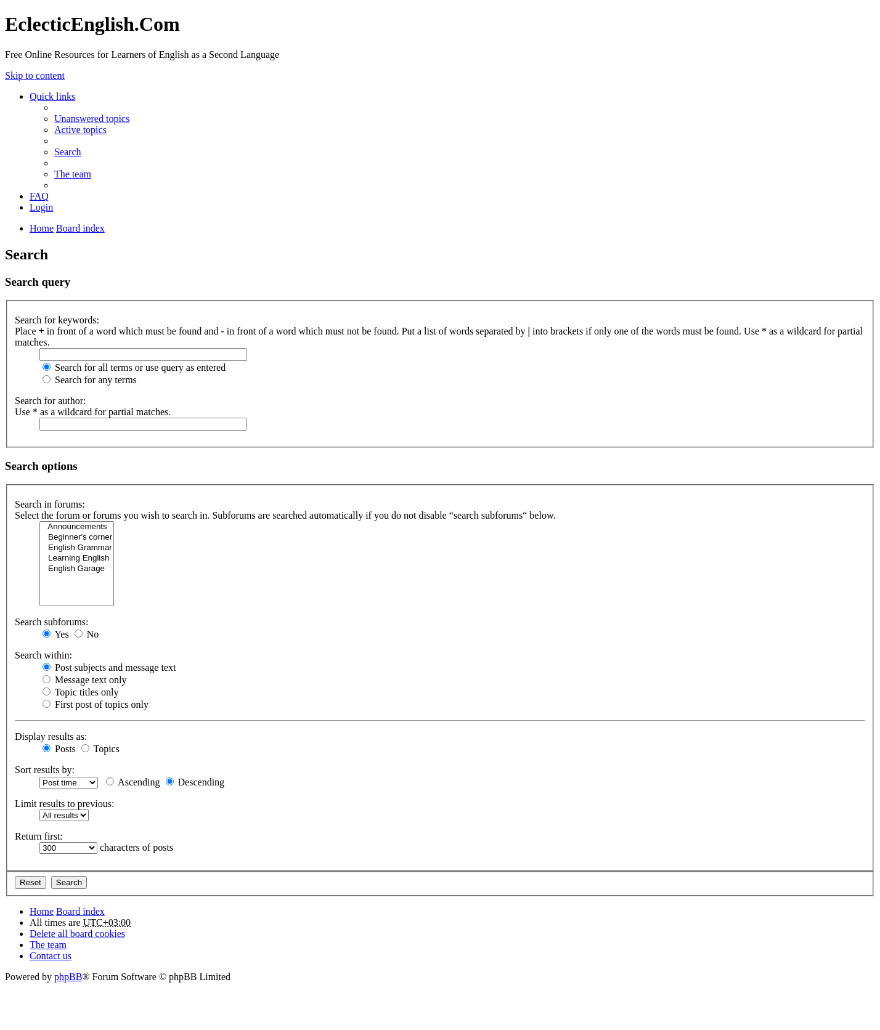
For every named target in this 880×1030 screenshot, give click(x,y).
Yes (56, 634)
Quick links (52, 96)
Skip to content (35, 75)
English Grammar (76, 548)
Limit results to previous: (64, 803)
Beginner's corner (76, 537)
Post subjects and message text (109, 667)
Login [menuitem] (41, 207)
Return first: (39, 836)
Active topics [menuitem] (80, 129)
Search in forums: (50, 504)
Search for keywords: (57, 320)
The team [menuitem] (72, 174)
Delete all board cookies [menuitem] (77, 933)
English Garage (76, 569)
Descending (195, 782)
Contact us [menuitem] (50, 956)
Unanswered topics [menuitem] (91, 118)
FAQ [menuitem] (39, 196)
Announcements (76, 527)
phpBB (68, 976)
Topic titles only (80, 692)
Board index (80, 911)
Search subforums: (52, 622)
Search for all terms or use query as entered (134, 367)
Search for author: (50, 400)
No (87, 634)
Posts (59, 749)
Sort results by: (45, 769)
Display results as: (51, 736)
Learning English (76, 558)
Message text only (84, 680)
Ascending (133, 782)
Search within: (43, 655)
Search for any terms (90, 380)
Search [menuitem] (67, 152)
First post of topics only (96, 704)
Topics (100, 749)
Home (42, 911)
